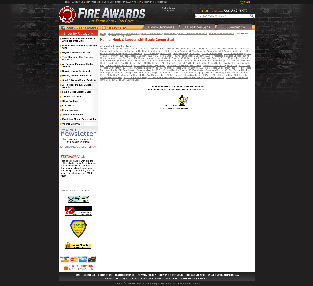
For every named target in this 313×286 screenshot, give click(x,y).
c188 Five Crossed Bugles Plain (168, 70)
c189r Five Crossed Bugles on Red (203, 70)
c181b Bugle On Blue (193, 63)
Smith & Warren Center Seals (192, 33)
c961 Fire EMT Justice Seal (125, 80)
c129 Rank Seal (234, 77)
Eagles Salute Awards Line (76, 52)
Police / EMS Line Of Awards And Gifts (79, 46)
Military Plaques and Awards (77, 75)
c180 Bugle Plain (151, 63)
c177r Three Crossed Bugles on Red (140, 68)
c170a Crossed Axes (212, 53)
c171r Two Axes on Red (143, 72)
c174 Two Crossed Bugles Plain (149, 65)
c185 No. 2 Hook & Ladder (160, 56)
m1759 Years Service (213, 77)
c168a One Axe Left (213, 72)
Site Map (188, 278)
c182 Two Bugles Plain (216, 63)
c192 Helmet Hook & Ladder (189, 56)
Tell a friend (176, 105)
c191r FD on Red (220, 75)
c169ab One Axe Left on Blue (180, 75)
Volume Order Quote (73, 124)
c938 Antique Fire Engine (231, 51)
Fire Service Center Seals (221, 33)
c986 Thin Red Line (132, 53)
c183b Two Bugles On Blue (119, 65)
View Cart (202, 278)
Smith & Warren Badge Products (124, 33)
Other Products (70, 101)
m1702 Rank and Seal (111, 77)
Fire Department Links (148, 278)
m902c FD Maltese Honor (224, 48)
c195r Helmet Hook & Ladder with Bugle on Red (201, 58)
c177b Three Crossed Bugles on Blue (178, 68)
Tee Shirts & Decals (72, 96)
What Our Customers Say (223, 275)
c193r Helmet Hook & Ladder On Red (223, 56)
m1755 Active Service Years (188, 77)
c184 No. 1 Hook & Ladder (133, 56)
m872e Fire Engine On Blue (157, 53)
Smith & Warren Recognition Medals (159, 33)
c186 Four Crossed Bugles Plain (214, 68)
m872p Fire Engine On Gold (186, 53)
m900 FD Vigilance (201, 48)
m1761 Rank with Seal (135, 77)
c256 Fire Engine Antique (175, 51)
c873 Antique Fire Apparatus (203, 51)
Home (67, 2)
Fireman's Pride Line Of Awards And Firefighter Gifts (78, 39)
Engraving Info (70, 110)
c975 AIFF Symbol (149, 48)
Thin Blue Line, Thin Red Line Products (77, 58)
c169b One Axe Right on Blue (149, 75)
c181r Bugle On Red (171, 63)
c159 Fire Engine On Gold (130, 51)
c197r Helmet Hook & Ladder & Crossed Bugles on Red (208, 60)
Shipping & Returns (155, 2)
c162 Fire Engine (153, 51)
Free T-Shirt (172, 278)
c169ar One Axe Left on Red (120, 75)
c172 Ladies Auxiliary (234, 53)
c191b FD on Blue (239, 75)
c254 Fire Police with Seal (160, 77)
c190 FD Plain (203, 75)
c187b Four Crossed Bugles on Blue (134, 70)
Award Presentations (73, 114)
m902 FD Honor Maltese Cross (175, 48)
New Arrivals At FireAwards (76, 71)
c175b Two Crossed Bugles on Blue (220, 65)
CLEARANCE (69, 105)
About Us (78, 2)
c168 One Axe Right (192, 72)
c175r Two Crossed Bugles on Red (184, 65)
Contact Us (93, 2)
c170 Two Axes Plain (119, 72)
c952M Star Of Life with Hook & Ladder (119, 48)
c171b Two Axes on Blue (168, 72)
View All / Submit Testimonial (75, 190)
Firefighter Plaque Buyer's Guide (79, 119)
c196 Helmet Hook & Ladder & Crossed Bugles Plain (153, 60)
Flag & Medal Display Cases (77, 92)
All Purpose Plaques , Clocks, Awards (77, 65)
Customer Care (111, 2)
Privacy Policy (132, 2)
